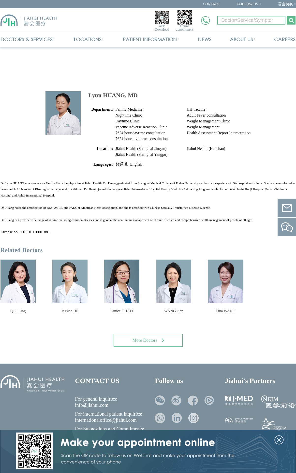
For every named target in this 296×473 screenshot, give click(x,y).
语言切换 (285, 4)
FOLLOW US (247, 4)
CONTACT (211, 4)
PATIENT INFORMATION (150, 39)
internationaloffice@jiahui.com (106, 420)
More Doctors (148, 340)
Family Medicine (172, 189)
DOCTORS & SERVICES (26, 39)
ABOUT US (241, 39)
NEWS (204, 39)
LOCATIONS (88, 39)
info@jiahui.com (91, 405)
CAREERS (285, 39)
